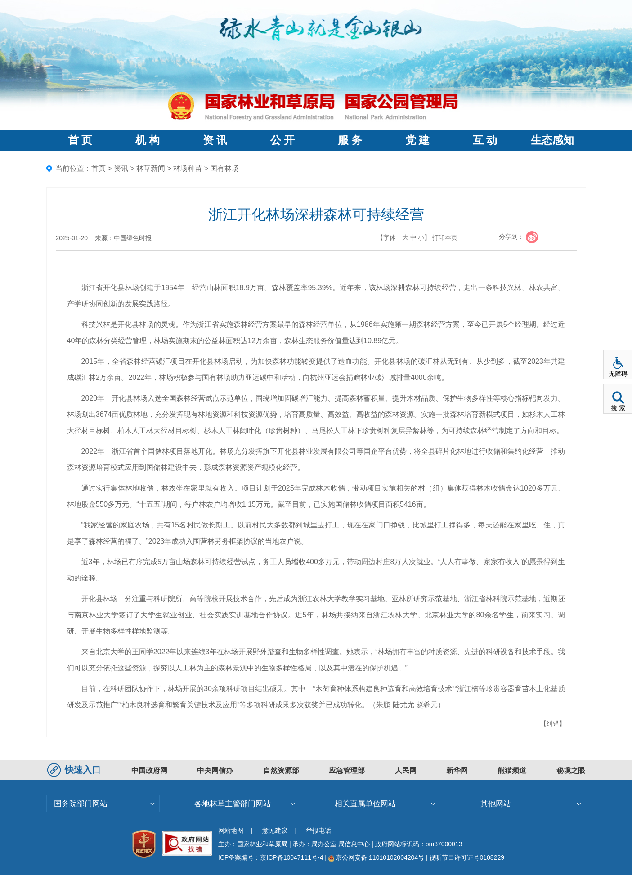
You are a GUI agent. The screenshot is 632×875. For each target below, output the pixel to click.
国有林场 (224, 168)
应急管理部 (347, 770)
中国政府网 (149, 770)
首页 (98, 168)
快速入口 (75, 770)
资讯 (121, 168)
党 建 (417, 140)
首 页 (80, 140)
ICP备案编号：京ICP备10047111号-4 (271, 857)
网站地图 (230, 830)
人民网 (406, 770)
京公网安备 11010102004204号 (376, 857)
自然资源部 (281, 770)
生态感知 (552, 140)
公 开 (282, 140)
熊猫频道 (512, 770)
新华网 (457, 770)
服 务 (350, 140)
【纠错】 (552, 723)
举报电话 (318, 830)
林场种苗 (187, 168)
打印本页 (444, 237)
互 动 (485, 140)
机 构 (147, 140)
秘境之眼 (570, 770)
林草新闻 (150, 168)
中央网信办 (215, 770)
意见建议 (274, 830)
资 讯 (215, 140)
